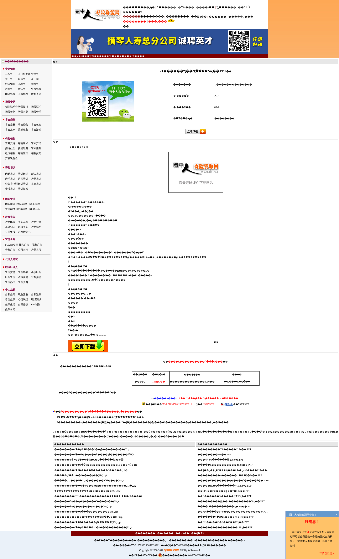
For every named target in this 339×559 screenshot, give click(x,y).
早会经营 (23, 124)
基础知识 (10, 226)
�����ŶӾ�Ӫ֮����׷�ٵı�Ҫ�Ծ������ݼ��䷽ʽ (91, 459)
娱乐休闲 (10, 309)
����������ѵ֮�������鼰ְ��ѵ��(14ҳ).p (90, 517)
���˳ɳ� (147, 7)
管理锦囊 (23, 272)
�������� (152, 16)
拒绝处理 (10, 148)
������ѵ (132, 12)
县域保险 (23, 93)
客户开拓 (36, 143)
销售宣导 (23, 153)
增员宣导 (23, 111)
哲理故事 (10, 299)
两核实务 (23, 226)
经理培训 (10, 178)
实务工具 (23, 221)
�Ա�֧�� (244, 381)
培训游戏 (23, 188)
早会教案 (36, 124)
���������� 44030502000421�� (184, 555)
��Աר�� (199, 16)
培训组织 (23, 173)
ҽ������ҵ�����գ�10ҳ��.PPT (227, 496)
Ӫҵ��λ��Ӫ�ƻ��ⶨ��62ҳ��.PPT (226, 522)
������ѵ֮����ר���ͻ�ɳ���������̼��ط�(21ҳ (97, 485)
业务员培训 (11, 183)
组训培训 (23, 183)
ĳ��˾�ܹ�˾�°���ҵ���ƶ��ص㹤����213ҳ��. (235, 470)
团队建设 (10, 203)
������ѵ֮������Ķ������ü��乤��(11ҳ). (93, 470)
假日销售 (10, 83)
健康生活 (10, 304)
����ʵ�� (205, 7)
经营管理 (10, 277)
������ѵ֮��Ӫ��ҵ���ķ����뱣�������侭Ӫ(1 (96, 454)
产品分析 (36, 221)
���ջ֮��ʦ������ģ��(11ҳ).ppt (83, 475)
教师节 (9, 88)
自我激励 (36, 294)
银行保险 (36, 88)
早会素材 (10, 124)
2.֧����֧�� (194, 398)
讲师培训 (23, 178)
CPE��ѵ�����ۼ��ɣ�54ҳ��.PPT (226, 490)
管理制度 (10, 208)
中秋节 (35, 73)
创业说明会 (11, 106)
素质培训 (10, 188)
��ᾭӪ (244, 7)
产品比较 (10, 221)
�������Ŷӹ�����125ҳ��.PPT (227, 449)
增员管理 (36, 111)
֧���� (233, 381)
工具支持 (10, 143)
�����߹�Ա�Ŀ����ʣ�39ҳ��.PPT (228, 517)
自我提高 (10, 294)
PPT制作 (36, 304)
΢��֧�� (226, 381)
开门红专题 (24, 73)
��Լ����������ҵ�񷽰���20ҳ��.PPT (227, 506)
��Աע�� (182, 533)
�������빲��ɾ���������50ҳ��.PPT (234, 501)
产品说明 (36, 226)
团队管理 (22, 203)
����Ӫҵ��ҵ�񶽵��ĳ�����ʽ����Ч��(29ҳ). (89, 501)
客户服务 (36, 148)
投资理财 (23, 148)
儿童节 (22, 83)
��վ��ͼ (197, 533)
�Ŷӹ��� (186, 7)
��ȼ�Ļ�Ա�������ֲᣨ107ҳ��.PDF (227, 485)
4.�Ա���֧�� (228, 398)
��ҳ (87, 56)
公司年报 (10, 231)
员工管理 (35, 203)
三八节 (9, 73)
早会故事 (10, 129)
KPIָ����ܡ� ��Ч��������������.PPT (235, 511)
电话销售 (10, 153)
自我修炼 (23, 304)
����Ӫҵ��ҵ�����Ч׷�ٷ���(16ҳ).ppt (85, 506)
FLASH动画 (11, 244)
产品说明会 (11, 158)
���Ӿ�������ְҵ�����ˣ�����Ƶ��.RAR (236, 480)
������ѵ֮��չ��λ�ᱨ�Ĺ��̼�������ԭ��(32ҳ (94, 449)
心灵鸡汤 (23, 299)
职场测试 (36, 299)
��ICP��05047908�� (143, 555)
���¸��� (157, 21)
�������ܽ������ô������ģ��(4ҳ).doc (89, 490)
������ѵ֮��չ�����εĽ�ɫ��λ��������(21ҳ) (95, 527)
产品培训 (36, 178)
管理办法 (10, 282)
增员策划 (10, 111)
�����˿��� (240, 16)
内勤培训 (10, 173)
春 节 (9, 78)
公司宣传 (23, 249)
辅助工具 (35, 208)
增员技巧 (23, 106)
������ (217, 16)
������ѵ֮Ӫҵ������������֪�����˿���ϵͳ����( (100, 496)
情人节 (22, 88)
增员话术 (36, 106)
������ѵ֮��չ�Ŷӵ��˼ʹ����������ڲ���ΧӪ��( (98, 464)
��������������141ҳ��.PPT (227, 527)
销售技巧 (36, 153)
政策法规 (23, 277)
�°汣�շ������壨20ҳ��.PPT (223, 459)
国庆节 (22, 78)
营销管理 (22, 208)
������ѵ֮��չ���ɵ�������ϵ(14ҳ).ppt (88, 511)
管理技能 (10, 272)
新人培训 (36, 173)
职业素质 (23, 294)
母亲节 (35, 83)
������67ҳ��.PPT (217, 454)
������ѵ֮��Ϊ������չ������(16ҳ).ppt (90, 522)
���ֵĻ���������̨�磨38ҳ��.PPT (228, 464)
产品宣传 (36, 249)
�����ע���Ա (165, 398)
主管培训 (36, 183)
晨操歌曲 (23, 129)
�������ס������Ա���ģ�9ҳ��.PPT (232, 475)
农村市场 (36, 93)
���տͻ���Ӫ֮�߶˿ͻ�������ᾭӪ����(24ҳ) (91, 480)
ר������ (167, 7)
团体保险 (10, 93)
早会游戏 (36, 129)
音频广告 (10, 249)
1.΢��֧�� (182, 398)
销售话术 (23, 143)
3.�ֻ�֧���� (211, 398)
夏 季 (35, 78)
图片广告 (24, 244)
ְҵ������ (226, 7)
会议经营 (36, 272)
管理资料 (23, 282)
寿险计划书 (24, 231)
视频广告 (37, 244)
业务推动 (36, 277)
